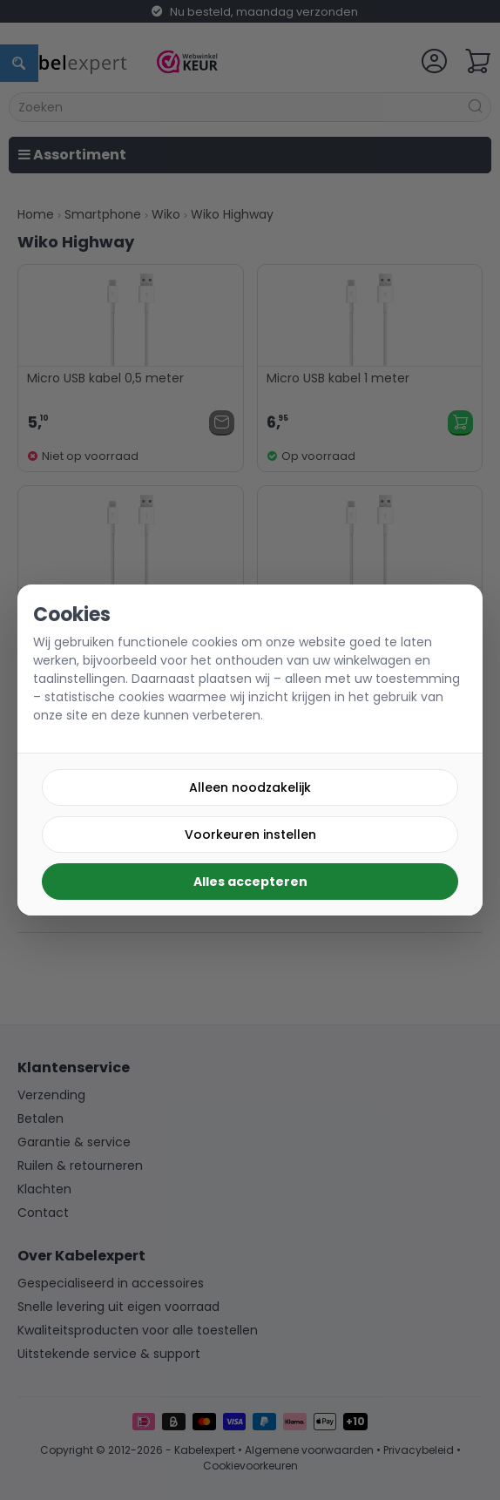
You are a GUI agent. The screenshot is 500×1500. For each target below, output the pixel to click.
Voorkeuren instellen (250, 834)
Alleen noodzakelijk (250, 787)
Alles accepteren (250, 881)
